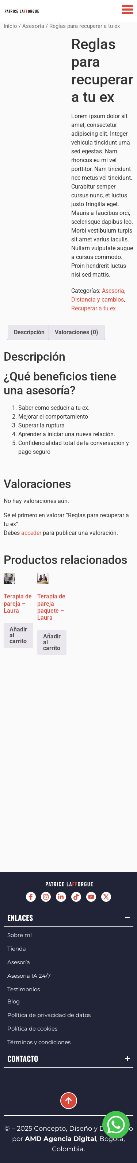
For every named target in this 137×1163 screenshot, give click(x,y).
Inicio (10, 26)
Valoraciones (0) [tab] (76, 332)
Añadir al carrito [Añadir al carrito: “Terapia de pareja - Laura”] (18, 635)
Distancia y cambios (97, 299)
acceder (31, 532)
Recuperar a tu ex (93, 308)
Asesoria (33, 26)
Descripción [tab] (29, 332)
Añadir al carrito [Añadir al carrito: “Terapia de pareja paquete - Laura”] (52, 642)
